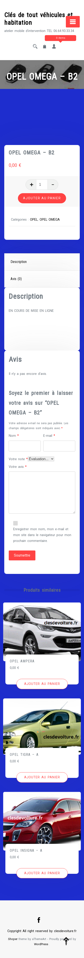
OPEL (34, 220)
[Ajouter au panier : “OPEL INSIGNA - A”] (42, 873)
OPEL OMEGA (50, 220)
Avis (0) (16, 279)
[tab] (42, 262)
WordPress (41, 944)
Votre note (18, 459)
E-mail (49, 436)
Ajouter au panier (42, 198)
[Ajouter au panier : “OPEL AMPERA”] (42, 684)
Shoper (12, 939)
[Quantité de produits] (41, 184)
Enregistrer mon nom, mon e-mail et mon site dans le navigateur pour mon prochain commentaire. (42, 535)
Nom (14, 436)
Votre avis (18, 467)
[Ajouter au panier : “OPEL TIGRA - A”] (42, 777)
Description (19, 262)
